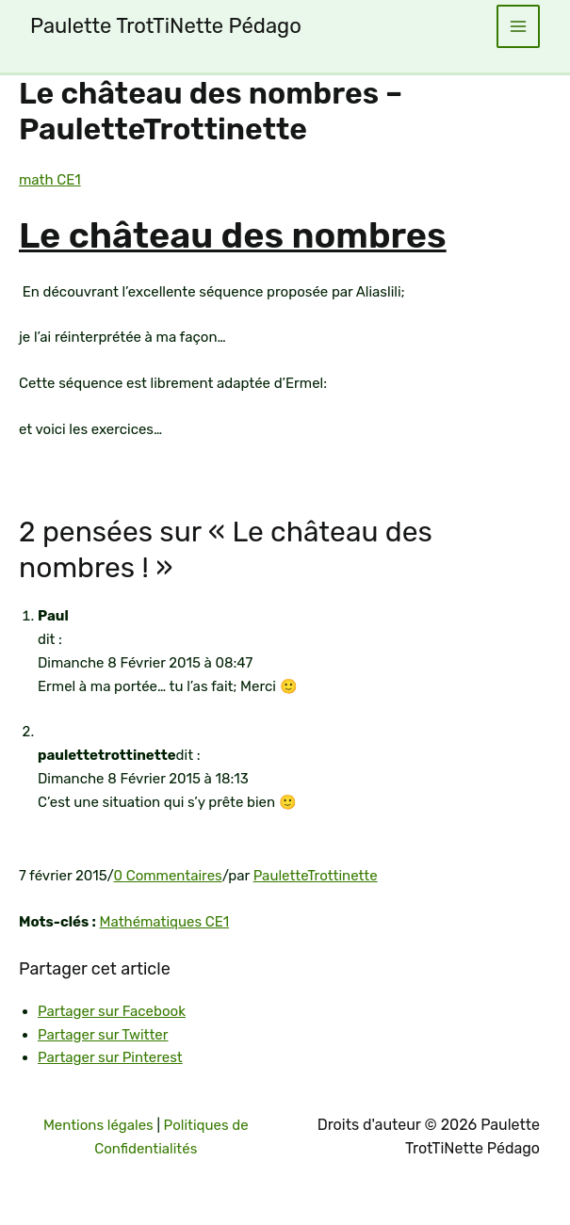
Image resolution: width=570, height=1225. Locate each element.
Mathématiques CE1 (165, 921)
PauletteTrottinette (315, 875)
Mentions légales (98, 1125)
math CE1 (50, 179)
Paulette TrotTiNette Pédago (165, 26)
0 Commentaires (167, 875)
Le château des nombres (233, 235)
